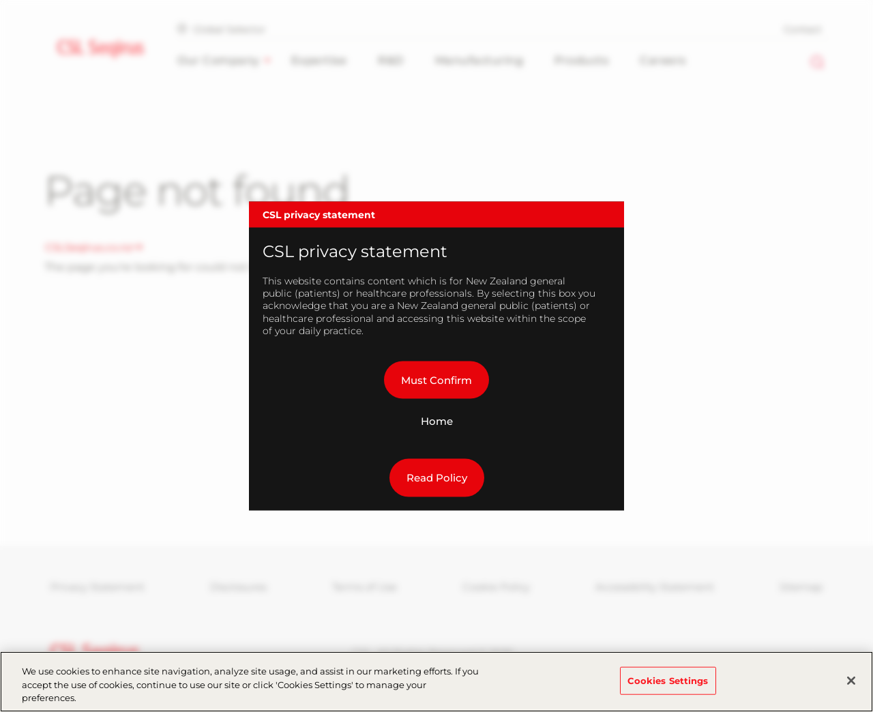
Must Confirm (436, 379)
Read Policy (436, 477)
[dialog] (436, 356)
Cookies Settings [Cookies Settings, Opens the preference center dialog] (668, 684)
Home (437, 421)
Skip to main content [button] (0, 0)
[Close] (851, 685)
